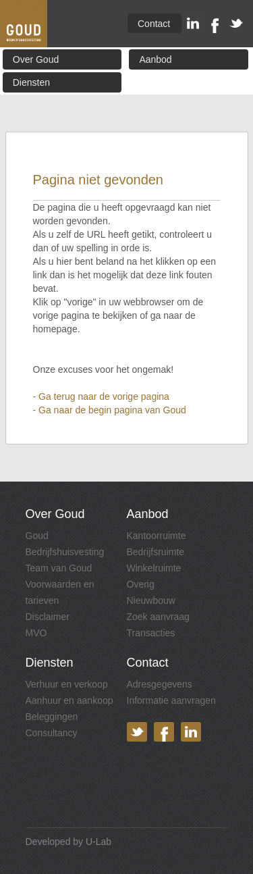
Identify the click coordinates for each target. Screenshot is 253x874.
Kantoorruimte (156, 535)
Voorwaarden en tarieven (60, 592)
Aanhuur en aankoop (69, 700)
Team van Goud (59, 568)
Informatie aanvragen (171, 700)
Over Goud (36, 59)
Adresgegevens (159, 684)
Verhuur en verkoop (67, 684)
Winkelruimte (154, 568)
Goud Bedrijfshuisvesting (65, 543)
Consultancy (52, 732)
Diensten (31, 82)
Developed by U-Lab (69, 841)
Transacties (151, 632)
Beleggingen (52, 716)
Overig (140, 584)
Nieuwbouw (151, 600)
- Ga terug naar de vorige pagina (101, 396)
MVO (36, 632)
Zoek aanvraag (158, 616)
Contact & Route (154, 25)
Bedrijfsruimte (156, 551)
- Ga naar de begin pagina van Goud (109, 410)
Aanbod (155, 59)
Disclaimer (47, 616)
